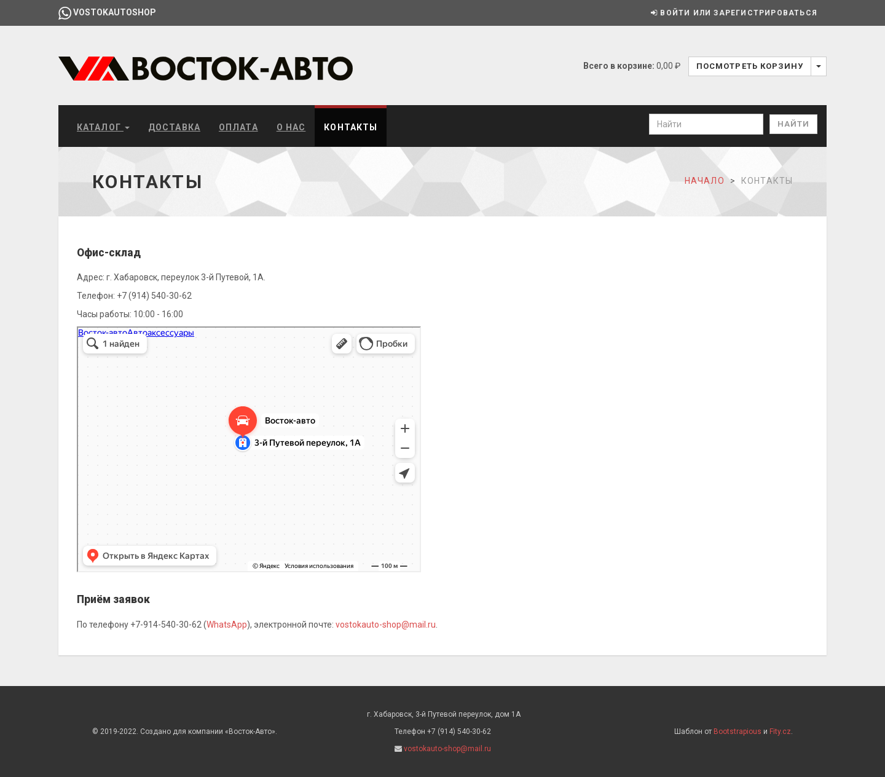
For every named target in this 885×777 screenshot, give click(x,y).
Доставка (174, 127)
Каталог (103, 127)
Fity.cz (780, 731)
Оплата (238, 127)
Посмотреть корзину (749, 66)
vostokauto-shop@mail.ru (386, 624)
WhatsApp (226, 624)
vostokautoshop (107, 12)
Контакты (350, 127)
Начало (705, 181)
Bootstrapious (737, 731)
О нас (291, 127)
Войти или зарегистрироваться (734, 13)
